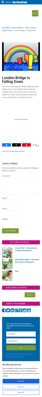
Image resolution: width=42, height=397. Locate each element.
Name (5, 198)
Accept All (21, 381)
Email (4, 209)
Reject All (21, 392)
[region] (21, 379)
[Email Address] (21, 341)
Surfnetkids (6, 28)
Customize (21, 387)
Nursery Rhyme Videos (17, 151)
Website (5, 219)
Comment (6, 176)
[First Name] (21, 334)
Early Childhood (17, 28)
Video (27, 28)
